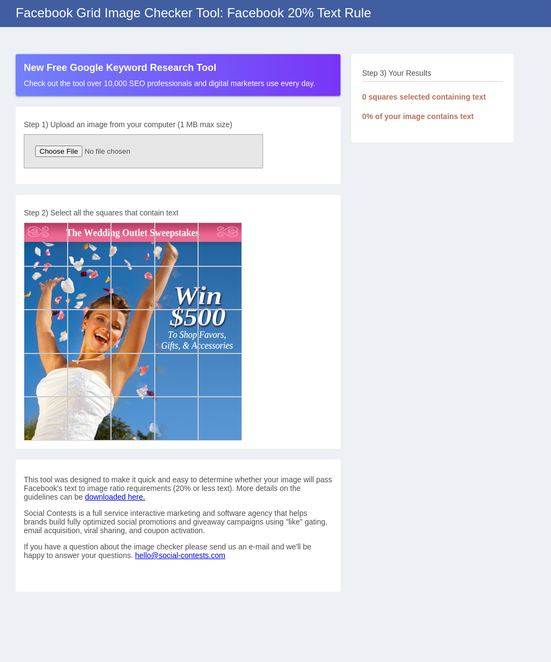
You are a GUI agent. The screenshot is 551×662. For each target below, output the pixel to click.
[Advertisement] (432, 221)
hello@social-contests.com (180, 555)
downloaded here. (115, 497)
